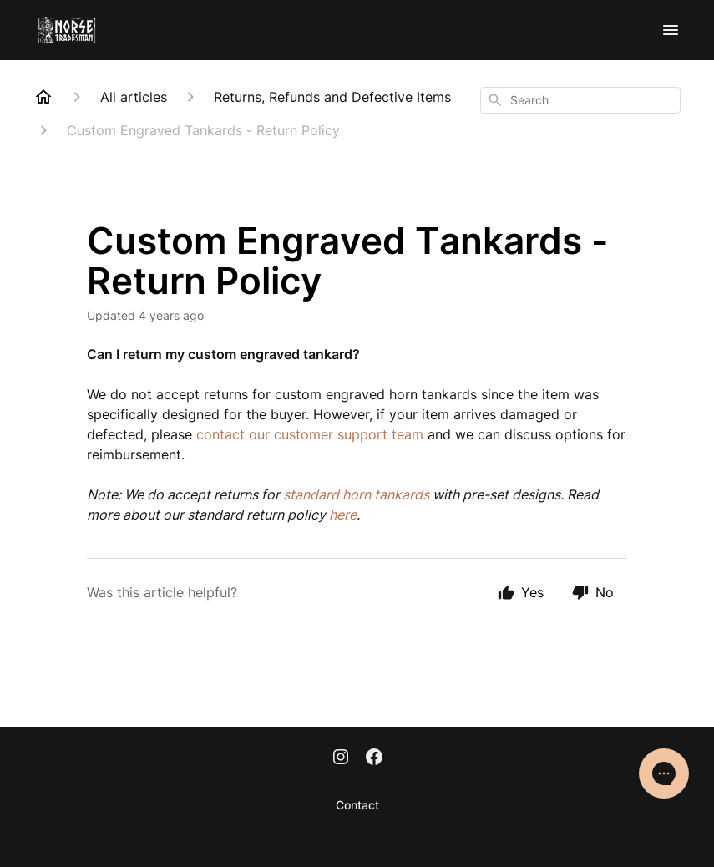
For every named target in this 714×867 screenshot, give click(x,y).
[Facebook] (374, 758)
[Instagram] (341, 758)
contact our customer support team (309, 434)
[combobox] (580, 100)
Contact (357, 805)
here (343, 514)
